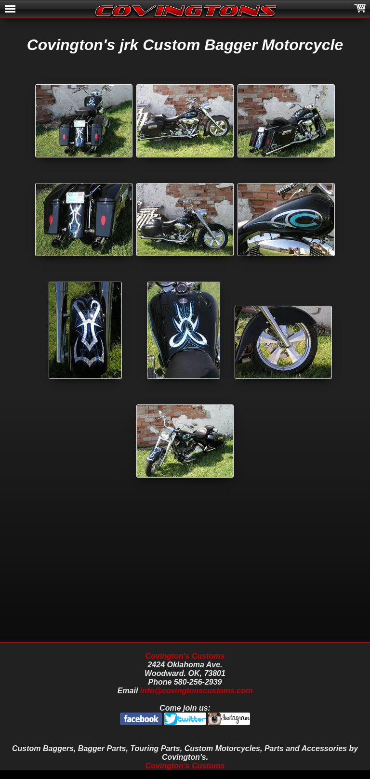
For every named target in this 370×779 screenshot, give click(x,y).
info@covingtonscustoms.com (196, 691)
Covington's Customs (185, 656)
